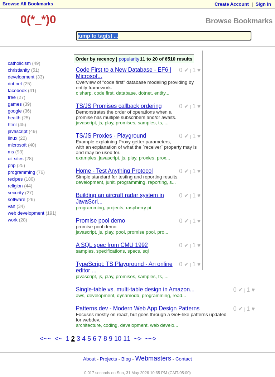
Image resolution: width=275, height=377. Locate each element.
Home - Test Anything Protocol (114, 171)
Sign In (263, 4)
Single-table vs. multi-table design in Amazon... (135, 289)
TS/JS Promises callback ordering (119, 106)
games (15, 104)
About (89, 359)
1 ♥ (197, 70)
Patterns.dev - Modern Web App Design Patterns (138, 308)
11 (126, 338)
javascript (18, 131)
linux (13, 138)
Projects (108, 359)
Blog (126, 359)
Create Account (231, 4)
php (12, 165)
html (12, 124)
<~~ (45, 338)
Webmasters (153, 358)
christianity (19, 70)
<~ (58, 338)
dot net (15, 83)
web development (26, 213)
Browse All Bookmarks (28, 3)
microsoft (17, 145)
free (12, 97)
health (14, 117)
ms (11, 151)
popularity (129, 59)
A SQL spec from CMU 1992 (112, 245)
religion (15, 185)
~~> (150, 338)
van (11, 206)
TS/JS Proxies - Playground (111, 136)
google (15, 111)
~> (137, 338)
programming (21, 172)
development (21, 77)
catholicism (19, 63)
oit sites (16, 158)
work (13, 220)
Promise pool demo (100, 221)
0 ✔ (183, 70)
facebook (17, 90)
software (16, 199)
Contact (183, 359)
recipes (15, 179)
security (16, 192)
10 (117, 338)
